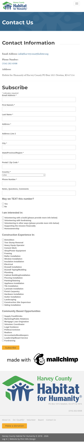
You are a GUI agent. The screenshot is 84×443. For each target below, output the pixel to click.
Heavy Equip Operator (14, 245)
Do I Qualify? (18, 420)
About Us (6, 420)
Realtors (8, 332)
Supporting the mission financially (20, 226)
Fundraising (9, 341)
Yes (6, 204)
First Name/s (8, 105)
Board (41, 420)
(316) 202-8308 (9, 63)
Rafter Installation (12, 256)
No (5, 206)
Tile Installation (11, 286)
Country (6, 172)
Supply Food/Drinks (13, 316)
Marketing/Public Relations (16, 319)
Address (6, 124)
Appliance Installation (14, 283)
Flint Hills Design (28, 439)
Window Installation (13, 259)
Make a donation (14, 425)
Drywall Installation (13, 267)
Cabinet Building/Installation (17, 275)
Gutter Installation (12, 297)
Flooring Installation (13, 278)
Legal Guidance (11, 327)
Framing (8, 253)
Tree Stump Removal (13, 242)
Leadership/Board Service (16, 338)
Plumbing (8, 272)
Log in (5, 439)
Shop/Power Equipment (15, 251)
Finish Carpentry (12, 291)
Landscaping (10, 300)
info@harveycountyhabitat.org (33, 53)
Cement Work (10, 248)
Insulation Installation (14, 261)
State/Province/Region (13, 153)
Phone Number (9, 179)
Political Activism (12, 330)
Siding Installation (12, 305)
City (4, 143)
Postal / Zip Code (10, 162)
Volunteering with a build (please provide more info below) (30, 218)
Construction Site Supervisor (17, 302)
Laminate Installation (13, 289)
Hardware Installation (14, 294)
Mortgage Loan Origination (16, 322)
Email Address (9, 95)
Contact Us (51, 420)
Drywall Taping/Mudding (15, 270)
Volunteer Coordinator (14, 324)
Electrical (8, 264)
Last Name (7, 114)
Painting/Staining (12, 280)
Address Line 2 (9, 134)
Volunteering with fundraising (17, 220)
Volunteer (31, 420)
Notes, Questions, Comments (15, 189)
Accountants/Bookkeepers (16, 335)
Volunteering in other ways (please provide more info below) (31, 223)
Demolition (9, 240)
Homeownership (11, 228)
